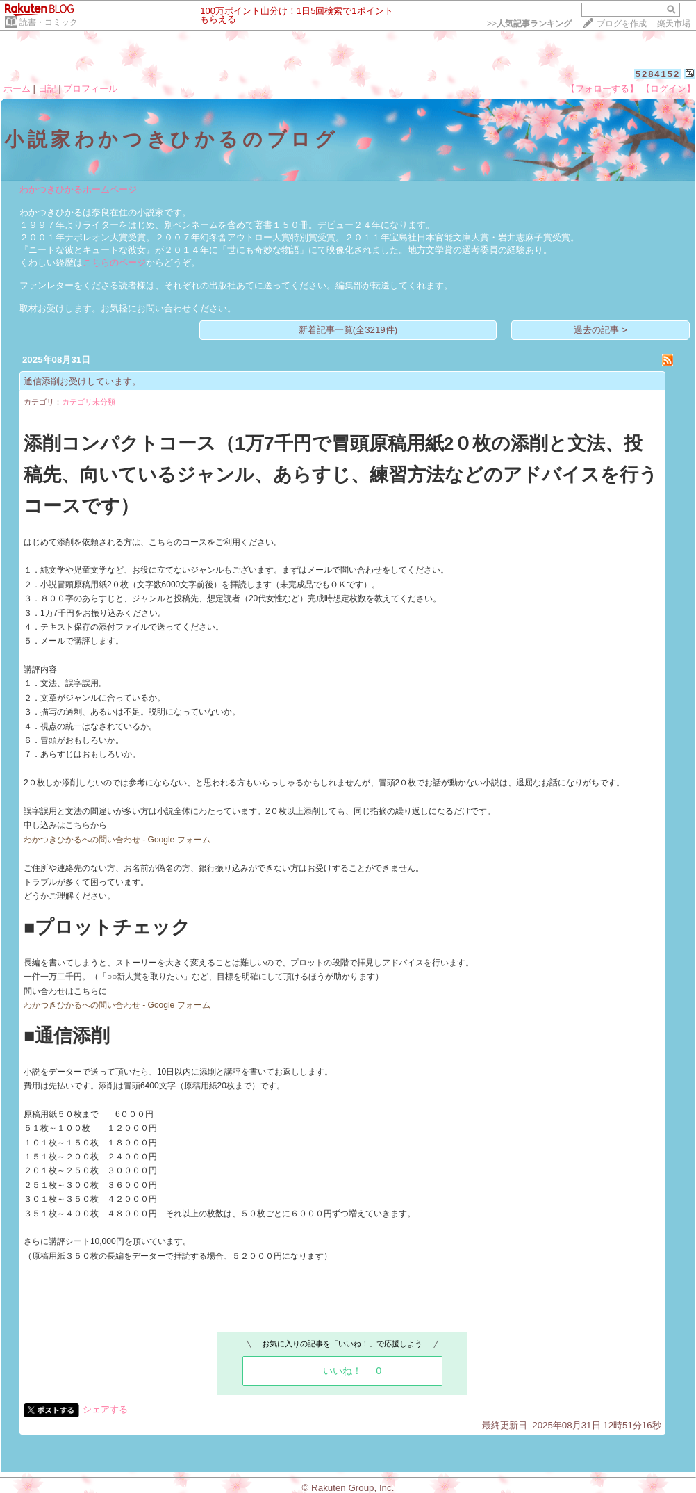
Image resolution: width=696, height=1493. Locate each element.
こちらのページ (114, 262)
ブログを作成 (622, 23)
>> (529, 23)
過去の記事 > (600, 330)
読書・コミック (48, 22)
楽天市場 (673, 23)
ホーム (17, 88)
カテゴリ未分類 (88, 402)
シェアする (105, 1409)
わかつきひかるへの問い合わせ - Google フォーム (117, 840)
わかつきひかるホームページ (78, 189)
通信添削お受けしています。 (82, 381)
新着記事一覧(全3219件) (348, 330)
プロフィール (90, 88)
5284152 (658, 74)
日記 (47, 88)
